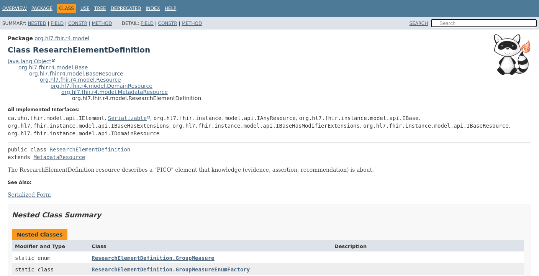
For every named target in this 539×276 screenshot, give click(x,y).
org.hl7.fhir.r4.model (61, 38)
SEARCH (419, 23)
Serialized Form (29, 195)
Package (41, 8)
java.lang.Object (29, 61)
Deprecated (126, 8)
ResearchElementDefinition (90, 149)
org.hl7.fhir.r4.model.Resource (80, 80)
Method (102, 23)
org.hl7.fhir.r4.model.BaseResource (76, 74)
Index (153, 8)
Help (171, 8)
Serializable (127, 118)
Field (57, 23)
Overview (14, 8)
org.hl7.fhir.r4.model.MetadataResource (114, 92)
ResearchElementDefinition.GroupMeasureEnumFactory (171, 269)
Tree (100, 8)
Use (85, 8)
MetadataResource (59, 157)
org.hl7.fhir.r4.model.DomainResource (101, 86)
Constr (77, 23)
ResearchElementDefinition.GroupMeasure (153, 258)
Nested (37, 23)
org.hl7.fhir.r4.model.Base (53, 67)
